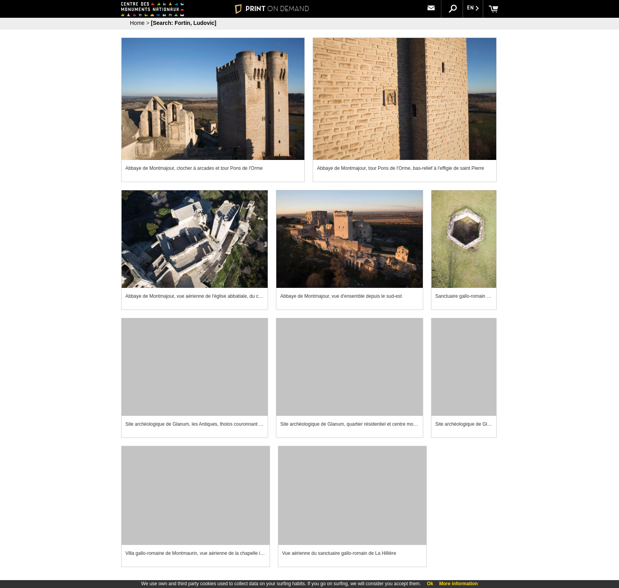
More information (458, 583)
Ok (430, 583)
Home (137, 23)
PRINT (272, 8)
